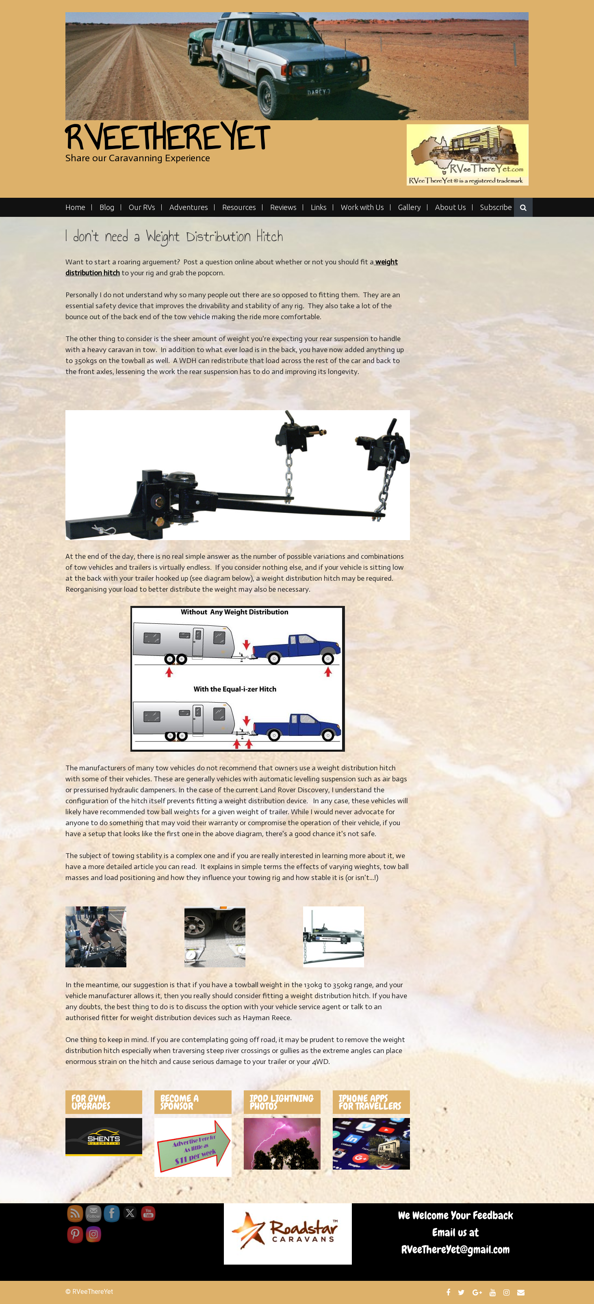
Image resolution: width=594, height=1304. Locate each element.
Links (319, 207)
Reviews (283, 207)
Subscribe (496, 207)
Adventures (188, 207)
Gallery (409, 207)
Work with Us (362, 207)
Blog (107, 207)
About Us (450, 207)
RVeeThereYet (166, 138)
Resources (239, 207)
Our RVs (142, 207)
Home (75, 207)
